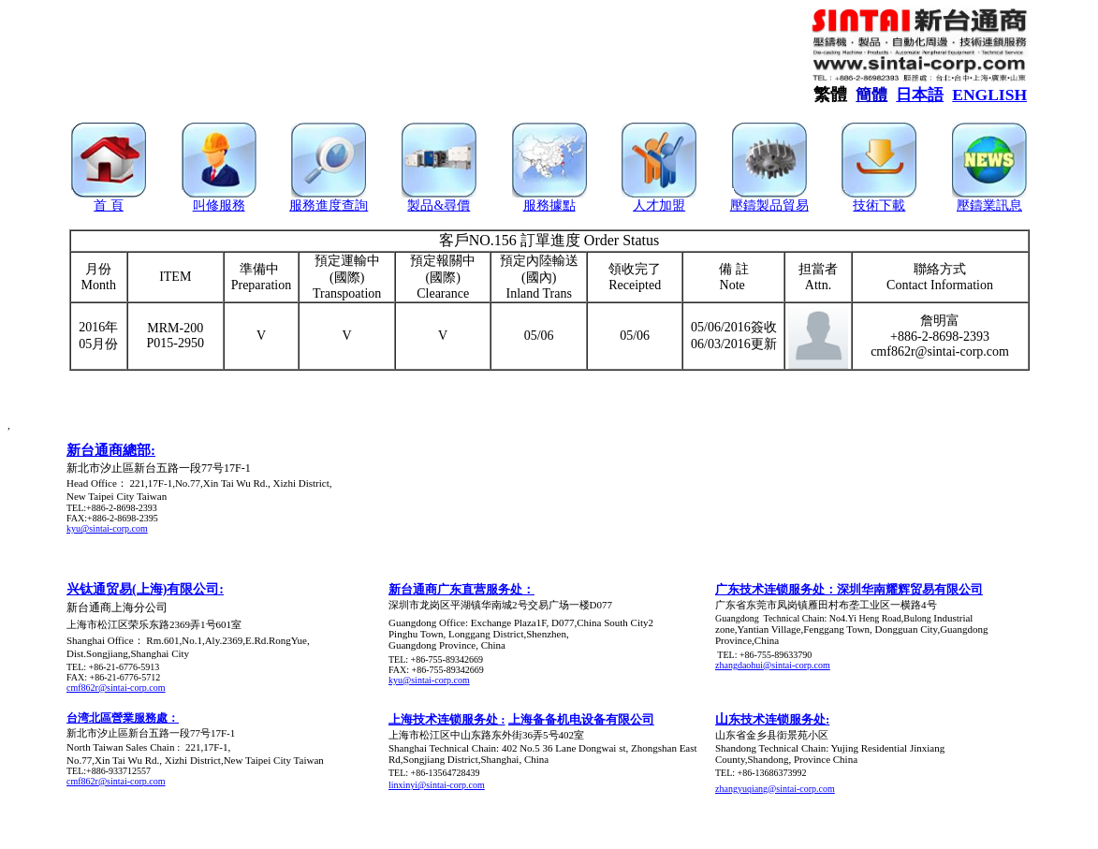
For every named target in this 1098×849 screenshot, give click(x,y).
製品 (420, 205)
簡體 (871, 95)
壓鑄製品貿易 (769, 205)
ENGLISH (989, 94)
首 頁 (109, 205)
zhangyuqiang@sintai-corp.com (775, 788)
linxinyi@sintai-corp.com (436, 785)
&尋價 (451, 205)
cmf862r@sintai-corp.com (116, 687)
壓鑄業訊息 (989, 205)
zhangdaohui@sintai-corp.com (772, 665)
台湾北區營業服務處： (122, 718)
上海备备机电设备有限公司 (581, 719)
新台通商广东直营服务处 (455, 589)
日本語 (920, 95)
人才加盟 (659, 205)
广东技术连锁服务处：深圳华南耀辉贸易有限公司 (849, 589)
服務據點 (549, 205)
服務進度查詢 (328, 205)
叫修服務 (219, 205)
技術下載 (879, 205)
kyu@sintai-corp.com (107, 528)
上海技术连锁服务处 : (446, 719)
